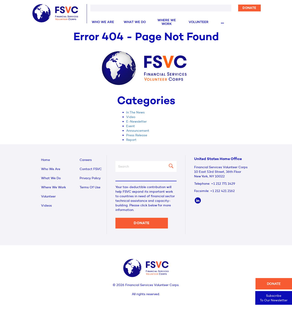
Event (130, 126)
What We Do (135, 22)
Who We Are (103, 22)
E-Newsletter (136, 121)
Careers (86, 160)
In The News (135, 112)
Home (45, 160)
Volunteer (199, 22)
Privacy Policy (90, 178)
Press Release (136, 135)
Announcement (137, 131)
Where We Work (166, 22)
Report (131, 140)
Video (130, 117)
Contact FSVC (91, 169)
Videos (46, 205)
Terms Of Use (90, 187)
